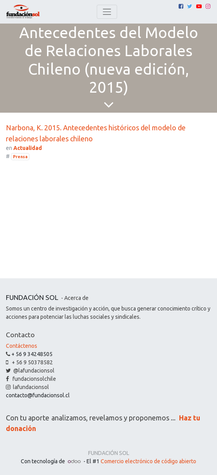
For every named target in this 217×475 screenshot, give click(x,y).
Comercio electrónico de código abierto (148, 461)
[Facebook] (181, 6)
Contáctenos (21, 346)
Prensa (20, 156)
